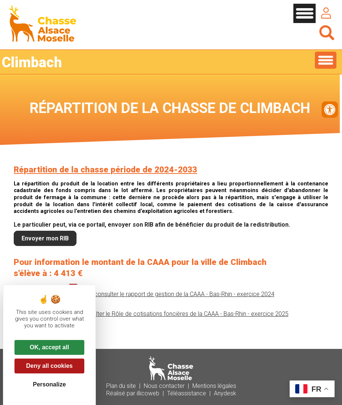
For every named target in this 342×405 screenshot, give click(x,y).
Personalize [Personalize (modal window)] (49, 384)
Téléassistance (186, 393)
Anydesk (225, 393)
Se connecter (326, 13)
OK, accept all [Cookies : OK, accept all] (49, 347)
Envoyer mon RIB (45, 238)
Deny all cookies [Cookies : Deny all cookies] (49, 366)
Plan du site (121, 385)
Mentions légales (214, 385)
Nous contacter (164, 385)
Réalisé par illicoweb (132, 393)
